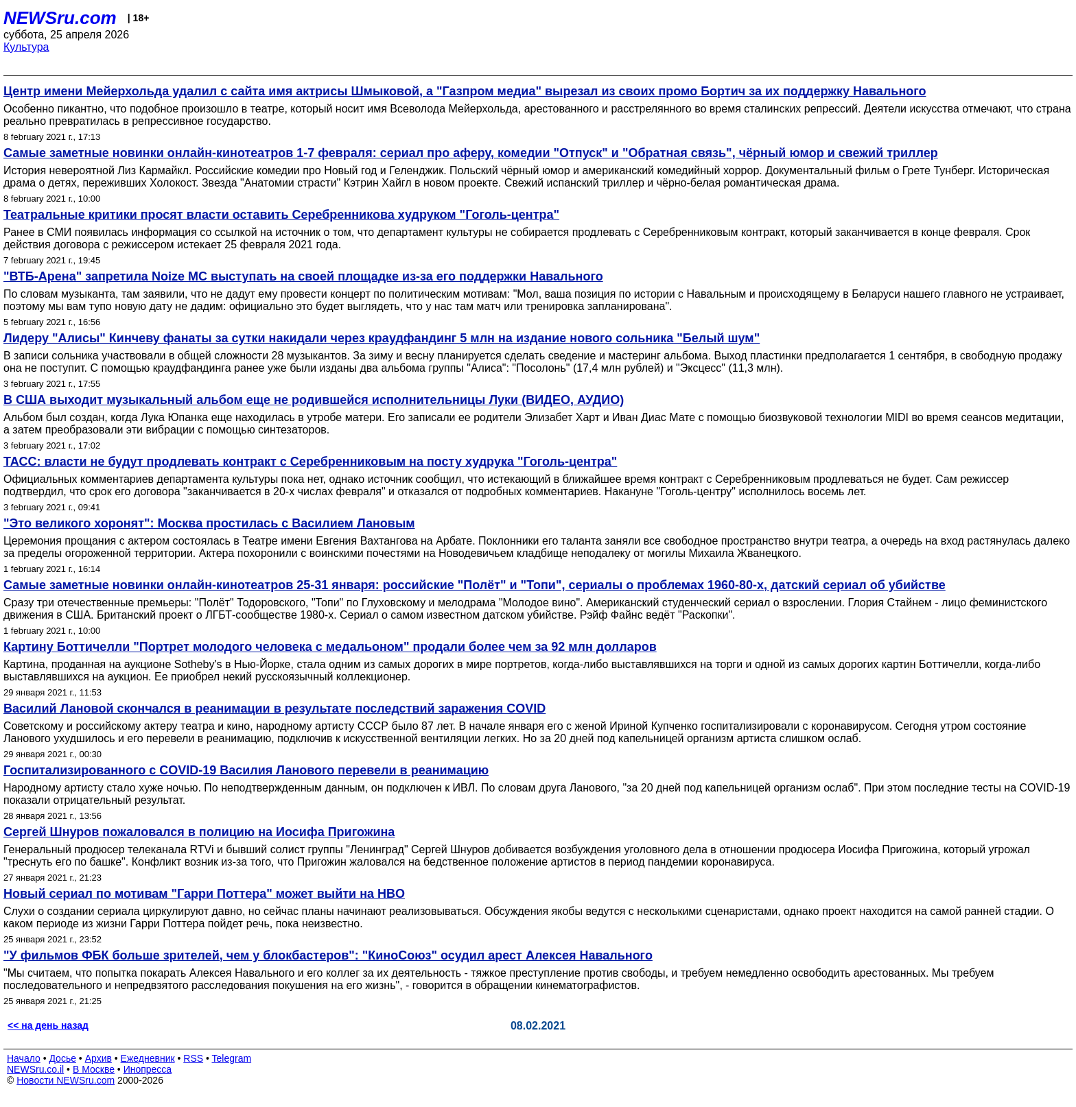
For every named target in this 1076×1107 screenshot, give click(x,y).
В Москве (94, 1069)
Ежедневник (148, 1058)
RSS (193, 1058)
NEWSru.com (60, 18)
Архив (98, 1058)
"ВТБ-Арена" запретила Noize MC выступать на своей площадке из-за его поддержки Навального (303, 276)
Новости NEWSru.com (65, 1080)
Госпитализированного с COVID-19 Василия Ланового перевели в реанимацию (246, 770)
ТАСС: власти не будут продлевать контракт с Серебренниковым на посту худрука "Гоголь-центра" (310, 461)
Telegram (232, 1058)
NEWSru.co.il (35, 1069)
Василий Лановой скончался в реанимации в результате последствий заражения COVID (274, 708)
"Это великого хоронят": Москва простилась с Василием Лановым (209, 523)
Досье (62, 1058)
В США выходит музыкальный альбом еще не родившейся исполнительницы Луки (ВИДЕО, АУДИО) (313, 400)
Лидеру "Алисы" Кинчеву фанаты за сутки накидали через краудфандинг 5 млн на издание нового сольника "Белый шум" (381, 338)
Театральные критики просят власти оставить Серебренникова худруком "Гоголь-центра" (281, 215)
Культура (26, 47)
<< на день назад (48, 1025)
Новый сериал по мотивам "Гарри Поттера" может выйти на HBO (204, 894)
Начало (23, 1058)
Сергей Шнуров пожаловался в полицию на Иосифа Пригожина (199, 832)
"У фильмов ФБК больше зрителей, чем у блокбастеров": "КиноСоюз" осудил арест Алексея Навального (328, 955)
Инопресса (148, 1069)
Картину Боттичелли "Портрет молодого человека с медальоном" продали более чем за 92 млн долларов (330, 647)
